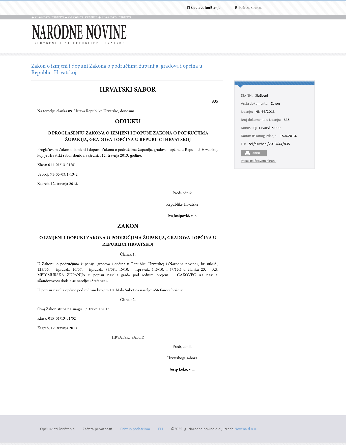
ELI (160, 429)
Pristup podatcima (135, 429)
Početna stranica (251, 8)
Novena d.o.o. (246, 429)
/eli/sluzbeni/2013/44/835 (269, 144)
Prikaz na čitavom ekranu (258, 161)
